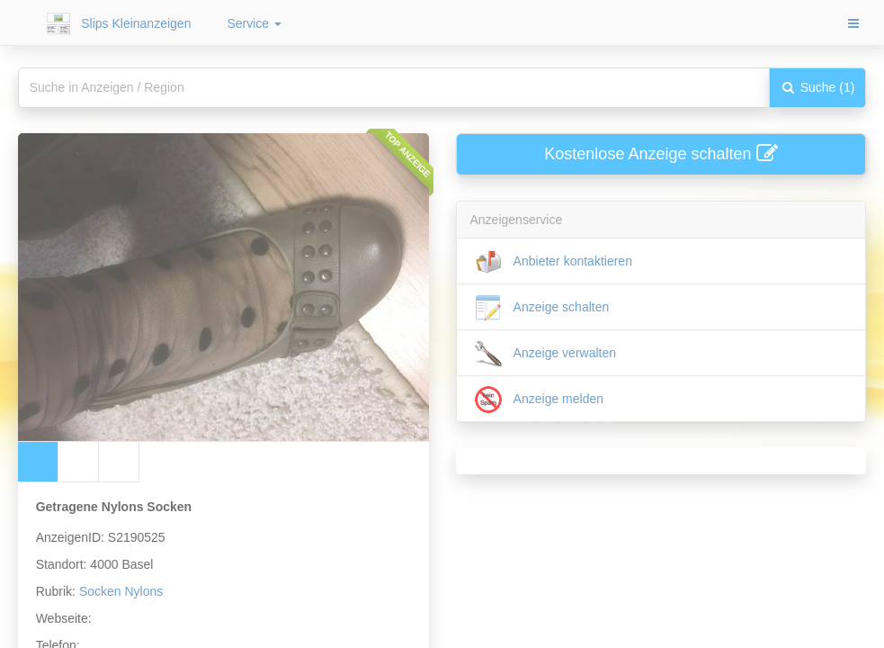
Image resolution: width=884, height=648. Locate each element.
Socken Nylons (121, 591)
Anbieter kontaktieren (553, 261)
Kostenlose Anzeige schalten (660, 154)
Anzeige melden (539, 399)
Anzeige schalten (542, 307)
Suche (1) (818, 87)
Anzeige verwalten (546, 353)
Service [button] (254, 23)
